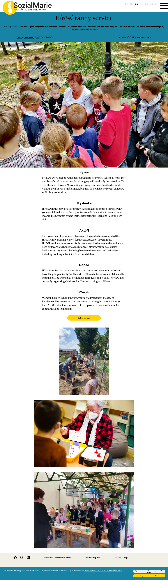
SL (156, 4)
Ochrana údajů (121, 555)
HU (146, 4)
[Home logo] (26, 6)
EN (131, 4)
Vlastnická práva (92, 555)
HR (140, 4)
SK (151, 4)
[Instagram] (20, 555)
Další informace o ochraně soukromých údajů (103, 571)
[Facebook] (14, 555)
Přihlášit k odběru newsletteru (57, 555)
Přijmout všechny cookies (149, 576)
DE (126, 4)
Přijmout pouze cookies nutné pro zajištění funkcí (149, 571)
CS (135, 4)
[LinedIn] (27, 555)
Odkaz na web (84, 317)
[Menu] (163, 5)
